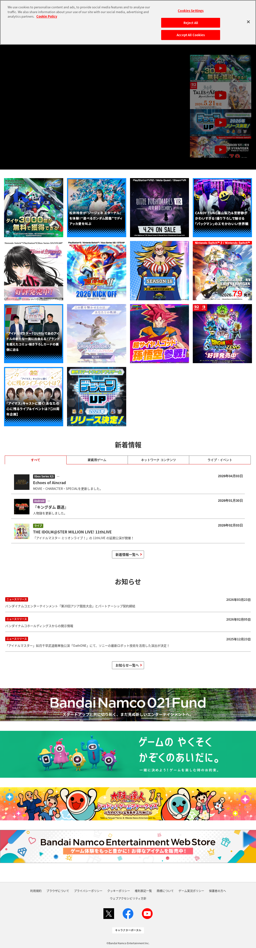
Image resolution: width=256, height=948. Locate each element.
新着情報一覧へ (127, 554)
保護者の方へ (217, 890)
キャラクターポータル (128, 930)
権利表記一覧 (143, 890)
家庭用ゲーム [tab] (97, 460)
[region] (128, 22)
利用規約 (36, 890)
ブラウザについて (57, 890)
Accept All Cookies (191, 35)
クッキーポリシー (118, 890)
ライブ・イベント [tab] (220, 460)
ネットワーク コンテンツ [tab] (158, 460)
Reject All (191, 22)
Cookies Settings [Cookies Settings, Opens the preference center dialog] (190, 10)
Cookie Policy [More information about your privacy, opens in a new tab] (46, 16)
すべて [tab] (35, 460)
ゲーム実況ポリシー (191, 890)
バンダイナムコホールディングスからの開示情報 (128, 622)
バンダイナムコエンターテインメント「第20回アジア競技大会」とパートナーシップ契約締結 (128, 602)
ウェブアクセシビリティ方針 (128, 898)
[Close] (248, 21)
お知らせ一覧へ (127, 665)
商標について (165, 890)
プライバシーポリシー (88, 890)
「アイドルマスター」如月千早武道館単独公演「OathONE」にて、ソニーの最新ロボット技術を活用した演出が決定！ (128, 642)
